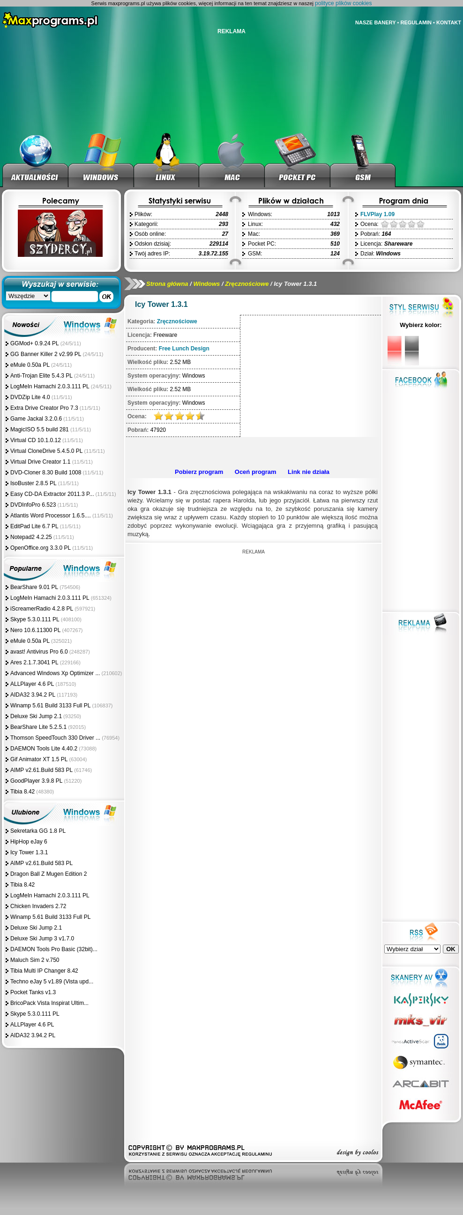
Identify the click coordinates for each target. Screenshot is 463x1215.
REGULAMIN (416, 22)
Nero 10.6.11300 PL (35, 630)
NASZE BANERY (375, 22)
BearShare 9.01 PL (34, 587)
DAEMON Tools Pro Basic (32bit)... (53, 949)
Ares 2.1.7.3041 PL (34, 662)
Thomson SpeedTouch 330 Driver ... (55, 738)
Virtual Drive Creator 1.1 (41, 461)
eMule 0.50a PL (30, 365)
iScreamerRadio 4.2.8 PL (41, 608)
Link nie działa (308, 471)
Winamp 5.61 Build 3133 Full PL (50, 705)
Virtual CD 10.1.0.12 (35, 440)
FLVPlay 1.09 (377, 214)
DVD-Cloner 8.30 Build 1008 (45, 472)
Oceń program (255, 471)
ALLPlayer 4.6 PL (32, 684)
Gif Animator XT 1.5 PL (39, 759)
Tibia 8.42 (22, 791)
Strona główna (167, 283)
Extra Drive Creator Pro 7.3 (44, 408)
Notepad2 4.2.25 (31, 537)
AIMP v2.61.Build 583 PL (41, 770)
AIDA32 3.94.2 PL (32, 694)
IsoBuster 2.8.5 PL (33, 483)
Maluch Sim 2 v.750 (35, 960)
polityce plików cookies (343, 3)
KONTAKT (448, 22)
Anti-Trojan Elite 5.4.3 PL (41, 375)
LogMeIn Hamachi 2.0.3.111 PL (50, 386)
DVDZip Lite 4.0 (30, 397)
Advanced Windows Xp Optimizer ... (55, 673)
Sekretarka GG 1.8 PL (38, 831)
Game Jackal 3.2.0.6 (36, 418)
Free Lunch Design (184, 348)
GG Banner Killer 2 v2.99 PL (45, 354)
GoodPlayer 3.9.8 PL (36, 781)
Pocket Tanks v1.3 (33, 992)
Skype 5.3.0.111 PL (35, 619)
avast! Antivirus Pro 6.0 (39, 651)
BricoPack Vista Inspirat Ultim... (49, 1003)
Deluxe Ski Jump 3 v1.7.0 (42, 938)
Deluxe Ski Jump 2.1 (36, 716)
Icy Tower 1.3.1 (29, 852)
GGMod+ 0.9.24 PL (34, 343)
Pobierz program (199, 471)
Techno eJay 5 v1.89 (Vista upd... (51, 981)
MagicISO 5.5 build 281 (40, 429)
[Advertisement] (253, 615)
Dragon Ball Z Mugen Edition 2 (48, 874)
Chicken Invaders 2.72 (38, 906)
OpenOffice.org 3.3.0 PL (40, 548)
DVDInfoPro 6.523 (33, 505)
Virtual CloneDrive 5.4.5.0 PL (46, 451)
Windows (206, 283)
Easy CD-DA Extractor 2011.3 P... (52, 494)
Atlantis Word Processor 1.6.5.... (50, 515)
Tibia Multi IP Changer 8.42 (44, 971)
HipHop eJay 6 (28, 841)
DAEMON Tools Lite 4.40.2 (43, 748)
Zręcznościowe (247, 283)
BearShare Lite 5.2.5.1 (38, 727)
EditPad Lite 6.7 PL (34, 526)
